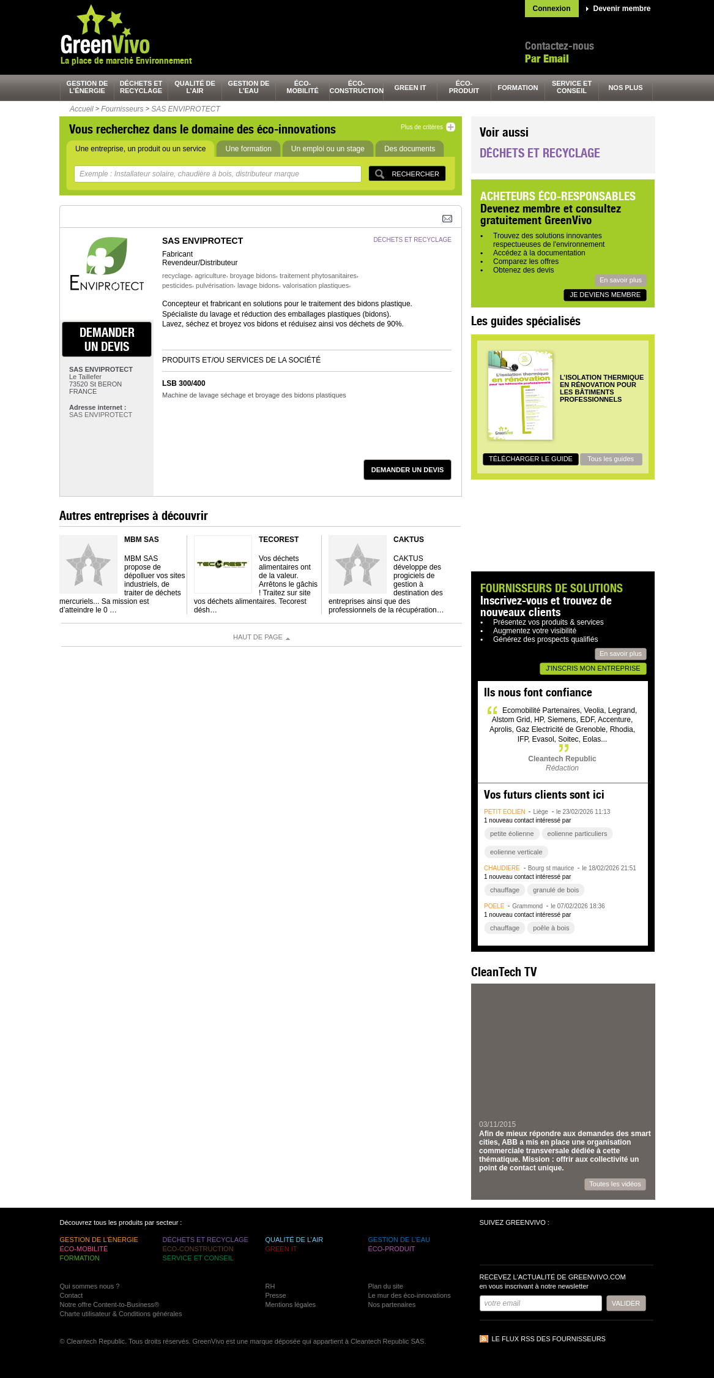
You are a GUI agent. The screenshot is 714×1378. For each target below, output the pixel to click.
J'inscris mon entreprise (593, 668)
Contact (71, 1295)
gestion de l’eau (249, 87)
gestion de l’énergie (87, 87)
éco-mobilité (302, 87)
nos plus (625, 87)
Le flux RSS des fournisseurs (549, 1338)
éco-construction (357, 87)
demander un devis (107, 339)
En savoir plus (621, 280)
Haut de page (258, 637)
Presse (276, 1295)
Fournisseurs (122, 109)
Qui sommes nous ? (90, 1286)
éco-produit (464, 87)
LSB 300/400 (184, 383)
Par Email (547, 58)
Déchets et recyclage (540, 153)
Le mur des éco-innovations (409, 1295)
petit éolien (505, 811)
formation (518, 87)
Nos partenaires (392, 1304)
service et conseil (572, 87)
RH (270, 1286)
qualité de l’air (194, 87)
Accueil (82, 109)
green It (410, 87)
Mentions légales (291, 1304)
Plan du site (385, 1286)
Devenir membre (622, 8)
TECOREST (279, 539)
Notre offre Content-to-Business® (110, 1304)
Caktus (408, 539)
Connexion (552, 8)
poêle (494, 906)
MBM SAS (141, 539)
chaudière (502, 868)
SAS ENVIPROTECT (185, 109)
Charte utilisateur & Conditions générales (121, 1313)
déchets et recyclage (141, 87)
